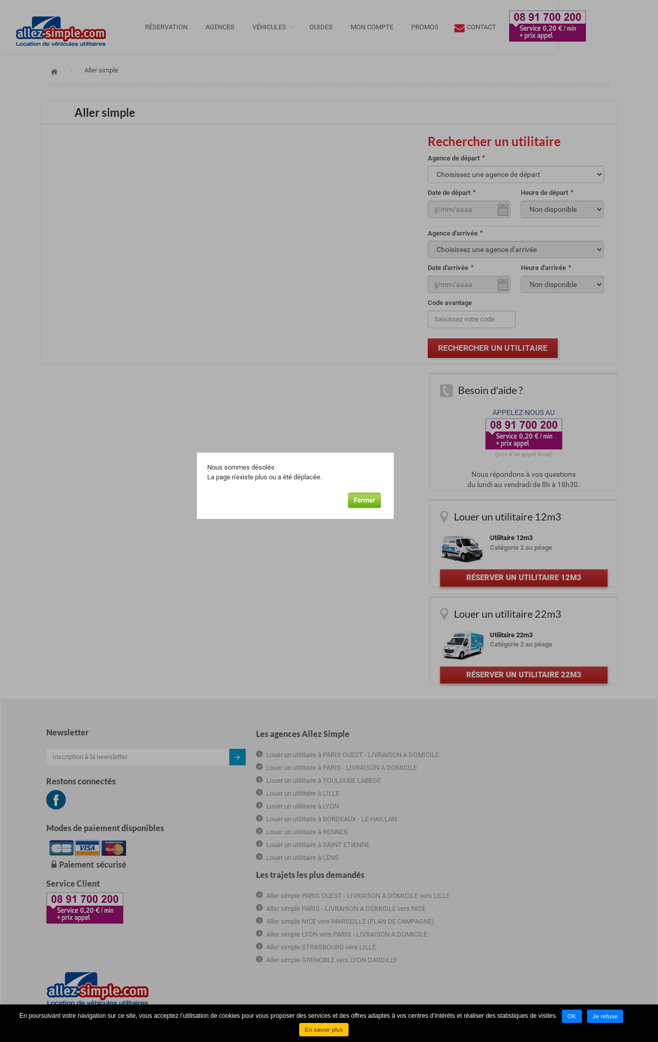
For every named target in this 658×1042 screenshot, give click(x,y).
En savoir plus (323, 1030)
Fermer (402, 496)
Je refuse (605, 1016)
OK (572, 1016)
